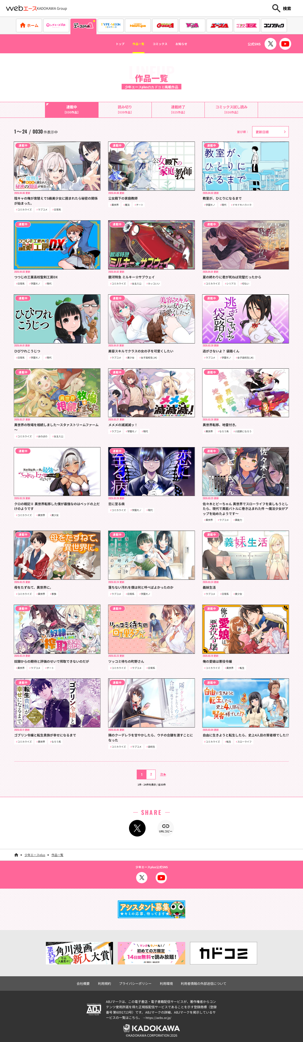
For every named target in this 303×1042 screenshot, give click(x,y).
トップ (108, 43)
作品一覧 (133, 43)
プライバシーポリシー (137, 982)
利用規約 (108, 982)
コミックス (163, 43)
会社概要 (88, 982)
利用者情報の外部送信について (200, 982)
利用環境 (166, 982)
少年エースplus (35, 854)
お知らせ (192, 43)
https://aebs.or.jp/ (159, 1016)
